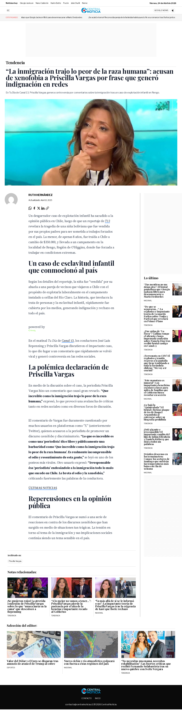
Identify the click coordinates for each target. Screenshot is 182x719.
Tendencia (15, 62)
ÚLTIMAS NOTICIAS (42, 488)
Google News (161, 10)
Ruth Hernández (40, 195)
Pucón (66, 3)
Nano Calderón (42, 3)
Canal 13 (68, 340)
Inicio (98, 698)
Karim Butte (56, 3)
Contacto (86, 698)
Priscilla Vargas (15, 561)
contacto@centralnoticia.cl (79, 704)
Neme (84, 3)
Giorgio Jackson (26, 3)
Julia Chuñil (75, 3)
